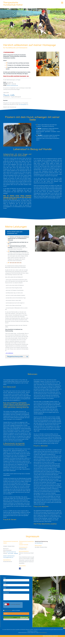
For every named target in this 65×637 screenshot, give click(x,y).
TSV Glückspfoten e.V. (23, 104)
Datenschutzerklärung (47, 635)
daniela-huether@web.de (12, 85)
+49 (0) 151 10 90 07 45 (11, 551)
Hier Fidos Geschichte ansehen (45, 524)
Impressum (55, 635)
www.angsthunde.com (8, 557)
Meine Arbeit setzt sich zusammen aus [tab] (14, 232)
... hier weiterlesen (9, 353)
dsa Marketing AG (39, 543)
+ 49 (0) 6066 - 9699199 (12, 553)
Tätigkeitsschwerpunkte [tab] (15, 356)
